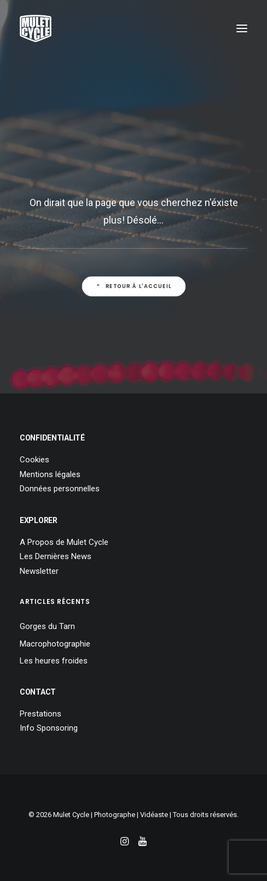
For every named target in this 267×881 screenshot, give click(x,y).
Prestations (40, 714)
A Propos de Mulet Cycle (64, 542)
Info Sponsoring (49, 728)
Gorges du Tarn (47, 626)
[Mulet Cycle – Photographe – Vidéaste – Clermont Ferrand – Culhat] (35, 28)
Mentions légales (50, 474)
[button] (242, 28)
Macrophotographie (55, 644)
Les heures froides (54, 661)
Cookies (34, 460)
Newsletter (39, 571)
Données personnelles (60, 489)
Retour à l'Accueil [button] (133, 286)
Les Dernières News (55, 556)
